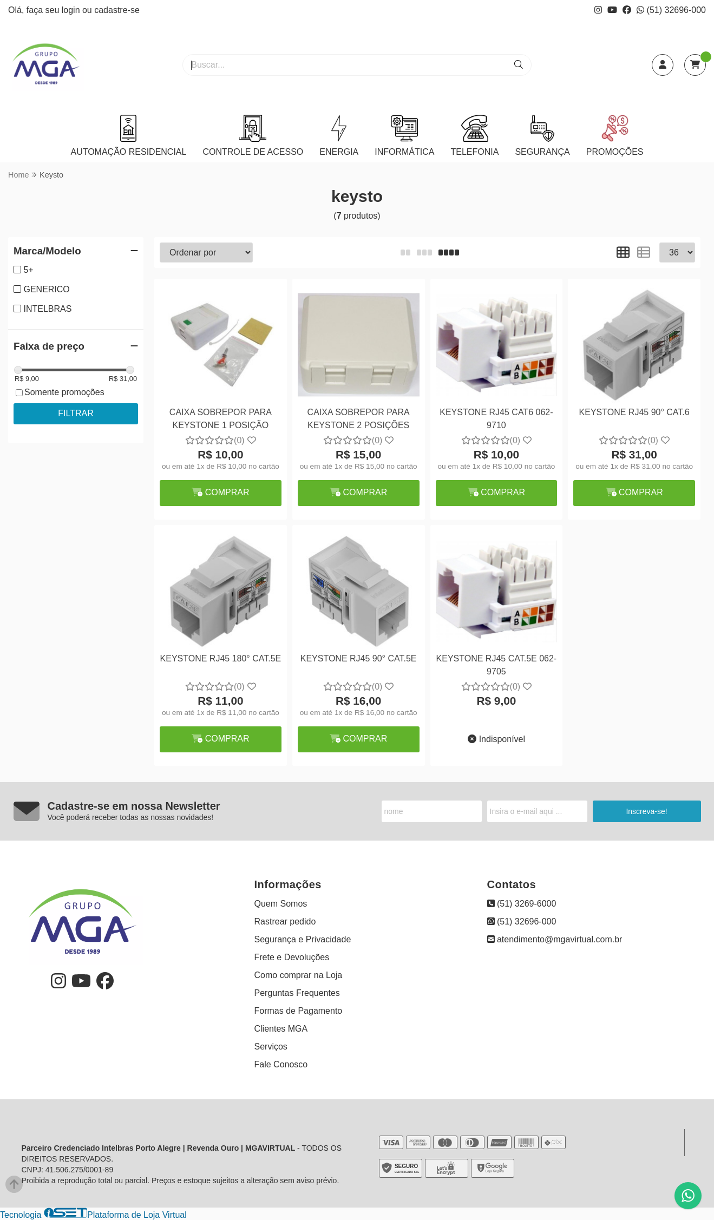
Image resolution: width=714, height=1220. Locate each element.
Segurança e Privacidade (302, 939)
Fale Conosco (281, 1064)
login (72, 10)
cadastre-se (117, 10)
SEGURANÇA (542, 135)
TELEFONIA (474, 135)
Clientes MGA (281, 1028)
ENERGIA (338, 135)
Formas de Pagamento (298, 1010)
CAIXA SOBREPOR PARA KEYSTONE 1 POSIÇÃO (220, 419)
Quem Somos (280, 903)
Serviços (270, 1046)
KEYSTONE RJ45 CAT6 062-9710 (496, 419)
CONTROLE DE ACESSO (252, 135)
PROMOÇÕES (615, 135)
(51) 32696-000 (671, 10)
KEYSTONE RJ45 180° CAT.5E (220, 658)
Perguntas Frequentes (297, 993)
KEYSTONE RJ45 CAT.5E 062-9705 (496, 665)
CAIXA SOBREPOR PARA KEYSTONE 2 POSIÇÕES (358, 419)
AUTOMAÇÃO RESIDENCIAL (128, 135)
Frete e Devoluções (292, 957)
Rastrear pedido (285, 921)
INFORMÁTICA (404, 135)
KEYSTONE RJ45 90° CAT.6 (634, 412)
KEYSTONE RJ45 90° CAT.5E (358, 658)
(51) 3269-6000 (521, 903)
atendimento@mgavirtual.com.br (555, 939)
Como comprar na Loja (298, 975)
